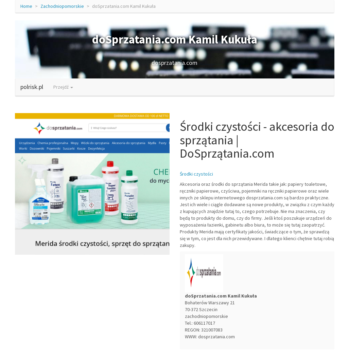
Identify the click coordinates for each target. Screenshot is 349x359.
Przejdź (63, 87)
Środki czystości (196, 174)
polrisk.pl (31, 87)
